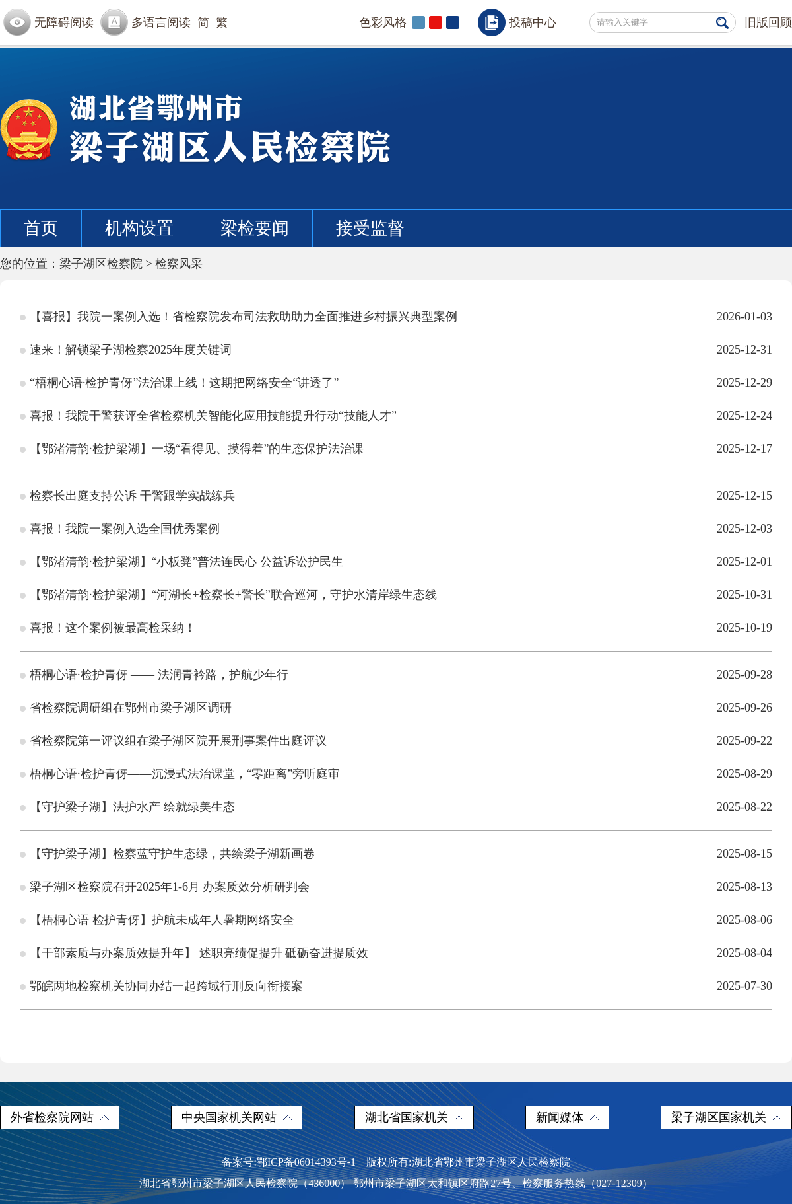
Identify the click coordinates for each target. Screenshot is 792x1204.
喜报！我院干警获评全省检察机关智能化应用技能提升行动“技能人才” (213, 415)
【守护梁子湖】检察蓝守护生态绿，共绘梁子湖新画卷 (172, 853)
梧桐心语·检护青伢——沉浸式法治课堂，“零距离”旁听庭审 (185, 773)
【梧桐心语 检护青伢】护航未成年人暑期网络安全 (162, 919)
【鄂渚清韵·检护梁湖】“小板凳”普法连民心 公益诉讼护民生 (186, 561)
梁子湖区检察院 (101, 263)
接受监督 (370, 228)
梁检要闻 (254, 228)
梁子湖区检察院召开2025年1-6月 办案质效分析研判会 (170, 886)
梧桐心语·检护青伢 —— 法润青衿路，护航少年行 (159, 674)
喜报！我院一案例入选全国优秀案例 (125, 528)
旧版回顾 (768, 22)
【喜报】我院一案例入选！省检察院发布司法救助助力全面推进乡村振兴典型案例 (243, 316)
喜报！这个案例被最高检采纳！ (113, 627)
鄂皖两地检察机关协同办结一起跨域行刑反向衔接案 (166, 986)
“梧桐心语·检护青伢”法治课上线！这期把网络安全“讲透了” (184, 382)
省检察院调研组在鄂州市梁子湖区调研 (131, 707)
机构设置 (139, 228)
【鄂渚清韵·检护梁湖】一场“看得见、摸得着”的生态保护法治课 (197, 448)
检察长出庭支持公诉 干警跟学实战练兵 (132, 495)
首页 (41, 228)
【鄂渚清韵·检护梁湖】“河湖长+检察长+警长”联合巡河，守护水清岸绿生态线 (233, 594)
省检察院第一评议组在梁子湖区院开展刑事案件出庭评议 (178, 740)
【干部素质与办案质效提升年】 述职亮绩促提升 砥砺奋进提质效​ (199, 952)
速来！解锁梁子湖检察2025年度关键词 (131, 349)
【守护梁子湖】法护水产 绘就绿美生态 (132, 806)
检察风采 (179, 263)
